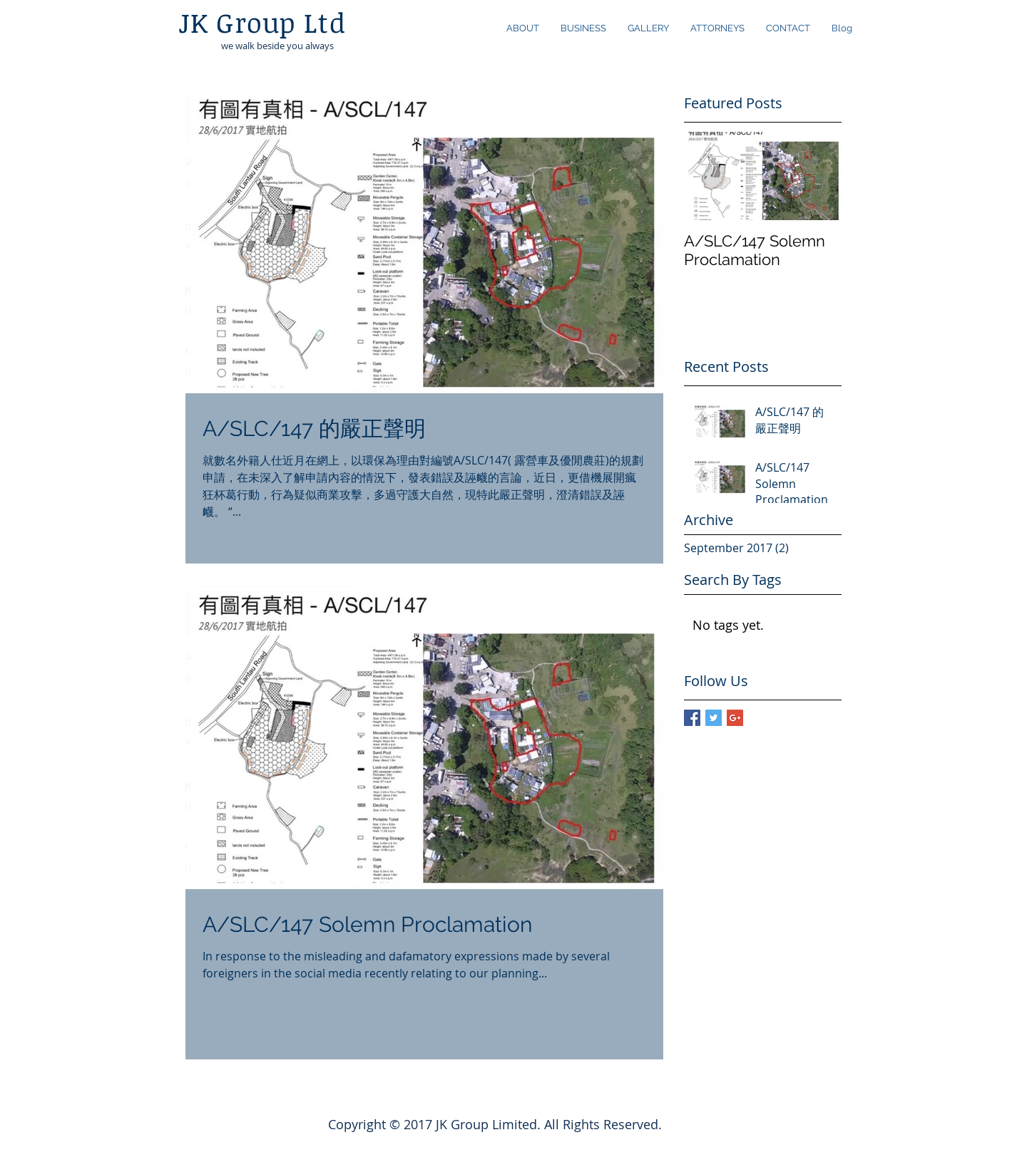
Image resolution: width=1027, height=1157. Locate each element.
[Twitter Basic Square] (713, 718)
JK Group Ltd (262, 22)
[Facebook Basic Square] (692, 718)
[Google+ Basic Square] (735, 718)
